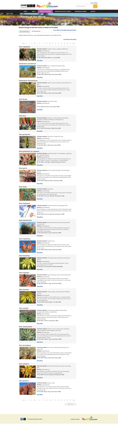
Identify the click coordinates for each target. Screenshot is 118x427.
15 (64, 43)
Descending (73, 39)
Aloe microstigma (25, 347)
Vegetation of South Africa (63, 11)
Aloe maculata (23, 291)
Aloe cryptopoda (24, 47)
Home (25, 11)
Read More (39, 60)
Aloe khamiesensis (25, 222)
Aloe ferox (22, 116)
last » (74, 43)
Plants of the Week (45, 11)
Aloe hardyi (22, 188)
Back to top (70, 406)
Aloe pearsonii (23, 383)
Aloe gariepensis (24, 135)
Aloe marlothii (23, 310)
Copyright (73, 419)
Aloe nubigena (24, 366)
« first (23, 43)
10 (49, 43)
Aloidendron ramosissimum (28, 81)
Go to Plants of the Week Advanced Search (64, 31)
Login (92, 3)
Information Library (81, 11)
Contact (92, 11)
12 (55, 43)
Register (96, 3)
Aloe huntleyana (24, 204)
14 (61, 43)
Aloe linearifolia (24, 257)
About (34, 11)
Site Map (77, 419)
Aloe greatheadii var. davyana (29, 152)
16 (67, 43)
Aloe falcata (23, 100)
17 (70, 43)
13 (58, 43)
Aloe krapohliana (24, 240)
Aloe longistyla (24, 274)
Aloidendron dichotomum (27, 64)
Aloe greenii (23, 169)
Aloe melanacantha (25, 329)
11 (52, 43)
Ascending (66, 39)
